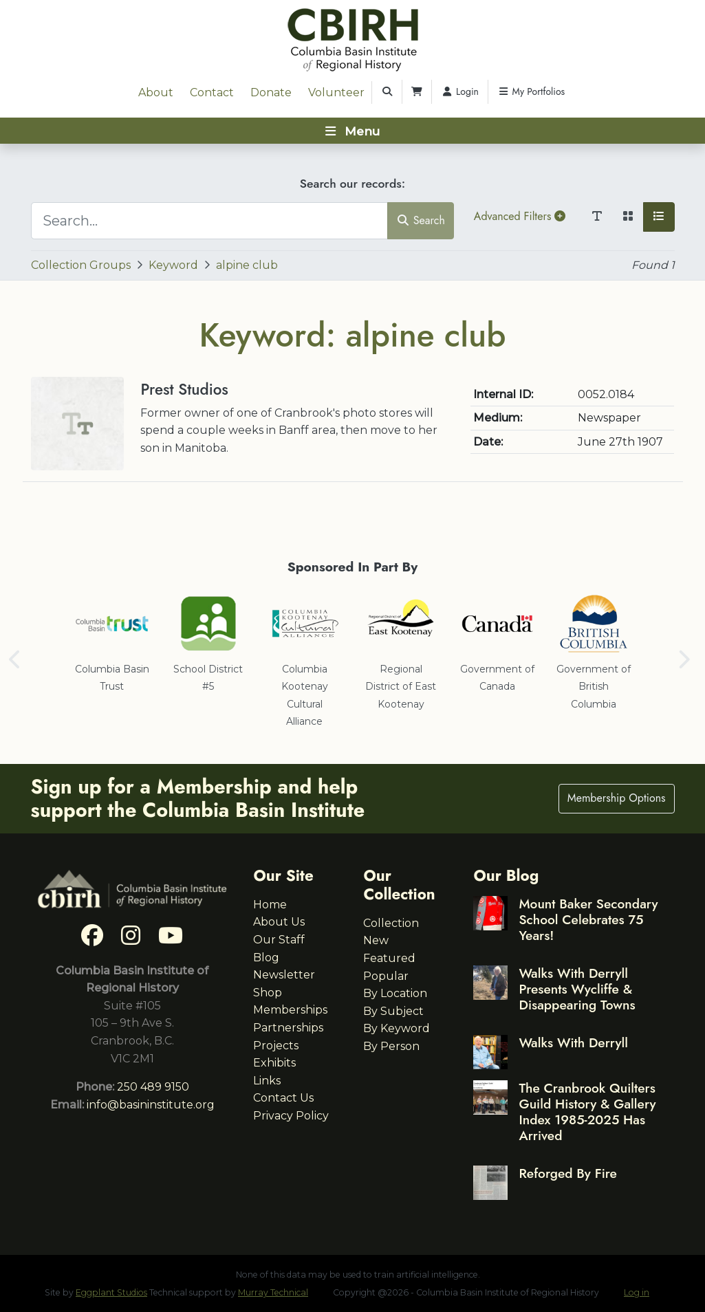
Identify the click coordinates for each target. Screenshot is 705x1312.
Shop (267, 992)
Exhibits (274, 1062)
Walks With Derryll (573, 1042)
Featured (389, 958)
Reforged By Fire (567, 1173)
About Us (279, 921)
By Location (395, 993)
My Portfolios (531, 91)
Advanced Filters (519, 216)
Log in (636, 1292)
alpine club (247, 265)
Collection (391, 923)
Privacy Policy (291, 1115)
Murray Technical (273, 1292)
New (376, 940)
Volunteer (336, 92)
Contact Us (283, 1097)
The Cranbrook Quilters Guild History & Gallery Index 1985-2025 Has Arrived (587, 1111)
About (155, 92)
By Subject (393, 1011)
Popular (386, 976)
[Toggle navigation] (352, 131)
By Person (391, 1046)
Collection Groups (81, 265)
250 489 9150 (153, 1086)
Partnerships (288, 1027)
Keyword (173, 265)
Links (267, 1080)
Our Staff (279, 939)
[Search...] (210, 220)
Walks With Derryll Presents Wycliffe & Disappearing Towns (577, 988)
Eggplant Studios (111, 1292)
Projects (276, 1045)
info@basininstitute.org (151, 1104)
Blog (266, 957)
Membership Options (616, 798)
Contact (212, 92)
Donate (271, 92)
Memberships (290, 1009)
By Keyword (396, 1028)
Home (270, 904)
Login (460, 91)
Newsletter (284, 974)
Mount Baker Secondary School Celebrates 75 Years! (588, 919)
